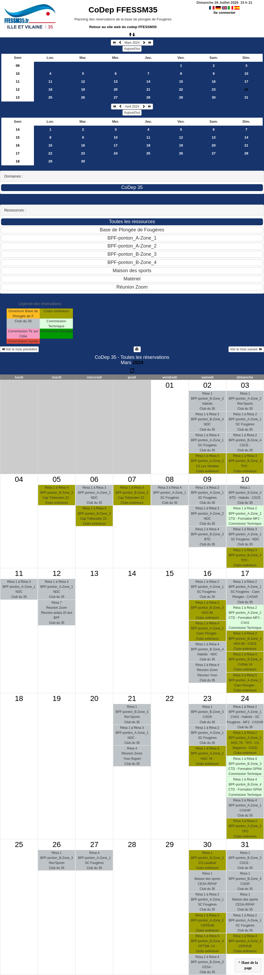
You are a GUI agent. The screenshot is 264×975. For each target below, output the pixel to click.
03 (245, 385)
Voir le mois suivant (246, 349)
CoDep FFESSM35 (123, 9)
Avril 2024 (132, 106)
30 (214, 97)
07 (132, 479)
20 (116, 89)
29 (181, 97)
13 (116, 81)
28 (148, 97)
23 (214, 89)
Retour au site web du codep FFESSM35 (123, 27)
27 (116, 97)
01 (170, 385)
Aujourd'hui (132, 49)
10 (18, 74)
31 (246, 97)
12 (83, 81)
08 (170, 479)
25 (50, 97)
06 (94, 479)
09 (18, 66)
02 (207, 385)
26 (83, 97)
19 (83, 89)
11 (18, 81)
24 (116, 153)
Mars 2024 (132, 43)
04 (19, 479)
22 (181, 89)
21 (148, 89)
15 (181, 81)
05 (56, 479)
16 (214, 81)
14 (148, 81)
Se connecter (224, 13)
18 (50, 89)
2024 (138, 362)
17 (246, 81)
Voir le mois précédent (19, 349)
